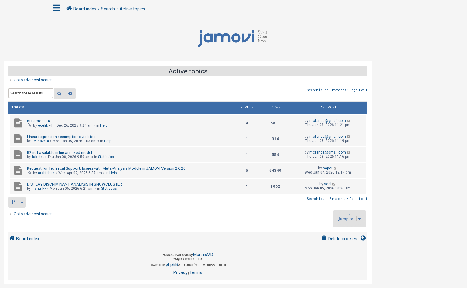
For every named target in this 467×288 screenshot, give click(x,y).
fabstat (38, 157)
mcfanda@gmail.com (327, 121)
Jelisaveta (40, 141)
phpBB (172, 264)
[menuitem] (339, 239)
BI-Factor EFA (38, 121)
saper (327, 168)
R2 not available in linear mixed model (59, 152)
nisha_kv (39, 188)
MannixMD (203, 254)
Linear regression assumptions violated (61, 136)
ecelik (43, 125)
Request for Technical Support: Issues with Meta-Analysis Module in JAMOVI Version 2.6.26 (106, 168)
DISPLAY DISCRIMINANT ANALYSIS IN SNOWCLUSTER (74, 184)
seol (327, 184)
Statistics (106, 157)
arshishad (46, 173)
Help (104, 125)
